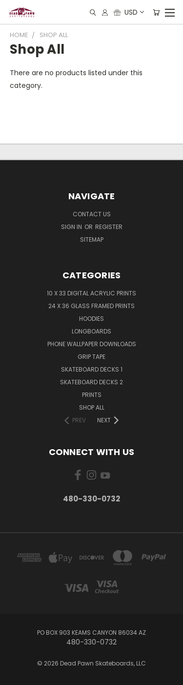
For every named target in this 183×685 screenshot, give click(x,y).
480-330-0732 (91, 499)
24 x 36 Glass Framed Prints (91, 306)
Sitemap (91, 239)
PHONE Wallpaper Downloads (91, 344)
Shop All (91, 407)
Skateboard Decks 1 (91, 369)
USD (133, 12)
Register (108, 227)
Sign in (72, 227)
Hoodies (91, 318)
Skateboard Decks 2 (91, 382)
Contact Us (92, 214)
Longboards (91, 331)
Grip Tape (91, 357)
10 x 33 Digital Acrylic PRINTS (91, 293)
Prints (92, 395)
